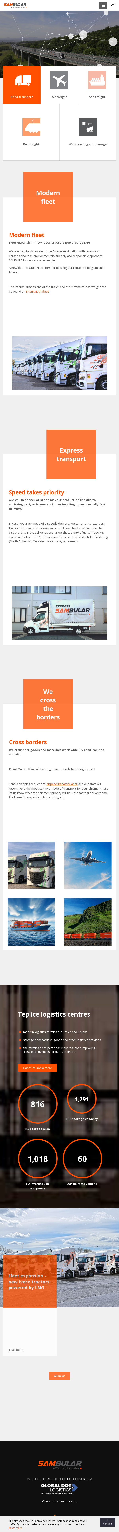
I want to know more (37, 1068)
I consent (107, 1522)
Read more (16, 1270)
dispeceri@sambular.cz (62, 784)
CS (113, 5)
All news (59, 1296)
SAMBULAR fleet (37, 291)
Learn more (15, 1528)
